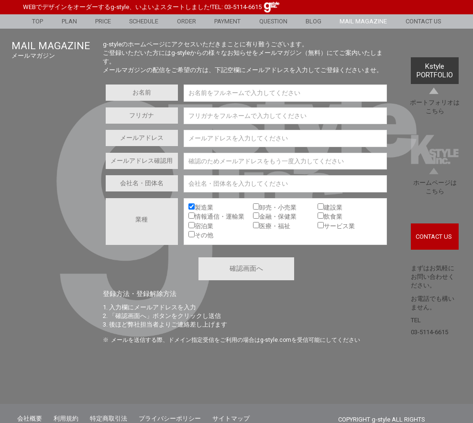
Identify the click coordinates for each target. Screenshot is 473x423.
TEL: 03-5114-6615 (236, 7)
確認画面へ (246, 268)
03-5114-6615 (429, 332)
